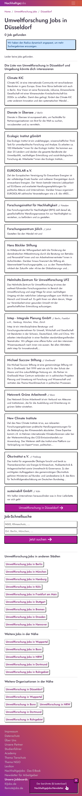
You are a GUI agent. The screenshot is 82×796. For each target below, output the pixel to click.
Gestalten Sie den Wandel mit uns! (41, 231)
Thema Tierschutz (15, 757)
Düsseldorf (46, 11)
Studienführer (13, 749)
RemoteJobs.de (14, 788)
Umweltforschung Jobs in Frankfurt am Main (31, 594)
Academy (10, 753)
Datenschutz (12, 736)
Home (8, 11)
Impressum (11, 731)
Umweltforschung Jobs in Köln (23, 587)
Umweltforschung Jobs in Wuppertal (27, 642)
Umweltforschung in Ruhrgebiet (24, 719)
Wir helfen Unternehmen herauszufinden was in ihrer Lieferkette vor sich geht (41, 495)
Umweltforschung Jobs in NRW (24, 657)
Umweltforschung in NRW (55, 704)
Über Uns (10, 740)
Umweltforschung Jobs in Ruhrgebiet (27, 672)
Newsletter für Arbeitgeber (21, 775)
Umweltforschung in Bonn (21, 704)
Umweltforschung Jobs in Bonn (24, 649)
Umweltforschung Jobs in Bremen (25, 609)
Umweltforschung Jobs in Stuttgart (25, 602)
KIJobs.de (10, 784)
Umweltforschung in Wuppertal (24, 697)
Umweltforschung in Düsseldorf (41, 507)
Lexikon (9, 766)
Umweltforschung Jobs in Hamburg (26, 579)
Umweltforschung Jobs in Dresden (25, 617)
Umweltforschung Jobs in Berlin (24, 564)
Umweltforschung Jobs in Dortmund (26, 664)
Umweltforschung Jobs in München (26, 572)
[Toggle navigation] (73, 3)
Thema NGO (12, 762)
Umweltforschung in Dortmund (23, 712)
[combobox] (40, 531)
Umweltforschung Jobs (25, 11)
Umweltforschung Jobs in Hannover (26, 624)
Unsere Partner (14, 744)
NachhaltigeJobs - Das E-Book (23, 771)
